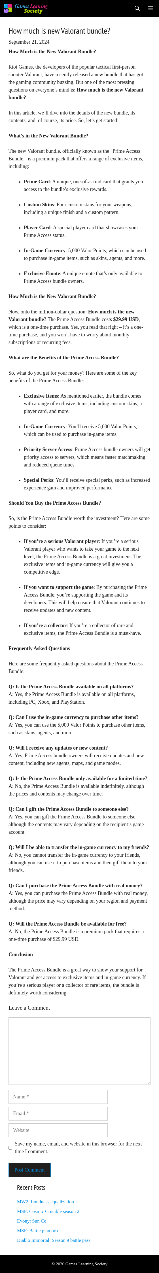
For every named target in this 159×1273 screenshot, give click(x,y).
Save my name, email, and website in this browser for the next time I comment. (78, 1147)
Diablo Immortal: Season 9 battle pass (53, 1240)
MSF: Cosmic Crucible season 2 (48, 1211)
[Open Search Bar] (137, 8)
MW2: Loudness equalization (45, 1201)
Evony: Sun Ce (31, 1221)
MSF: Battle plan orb (37, 1230)
